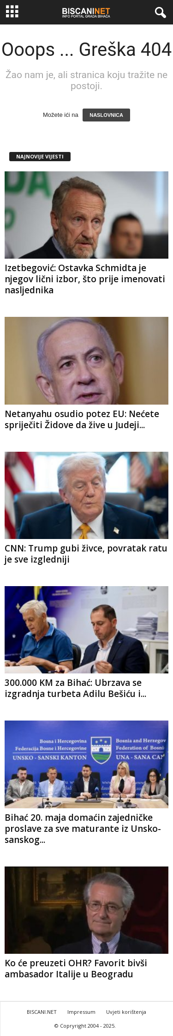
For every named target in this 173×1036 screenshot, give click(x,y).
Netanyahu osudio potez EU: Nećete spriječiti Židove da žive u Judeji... (82, 419)
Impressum (81, 1011)
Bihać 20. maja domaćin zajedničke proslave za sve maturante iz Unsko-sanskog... (83, 829)
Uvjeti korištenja (126, 1011)
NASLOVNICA (106, 115)
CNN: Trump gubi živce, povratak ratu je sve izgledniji (86, 553)
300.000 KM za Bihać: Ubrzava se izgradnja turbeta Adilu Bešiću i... (75, 688)
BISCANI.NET (42, 1011)
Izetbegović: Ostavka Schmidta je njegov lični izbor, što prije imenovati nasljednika (85, 279)
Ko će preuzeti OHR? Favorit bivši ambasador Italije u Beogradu (76, 968)
